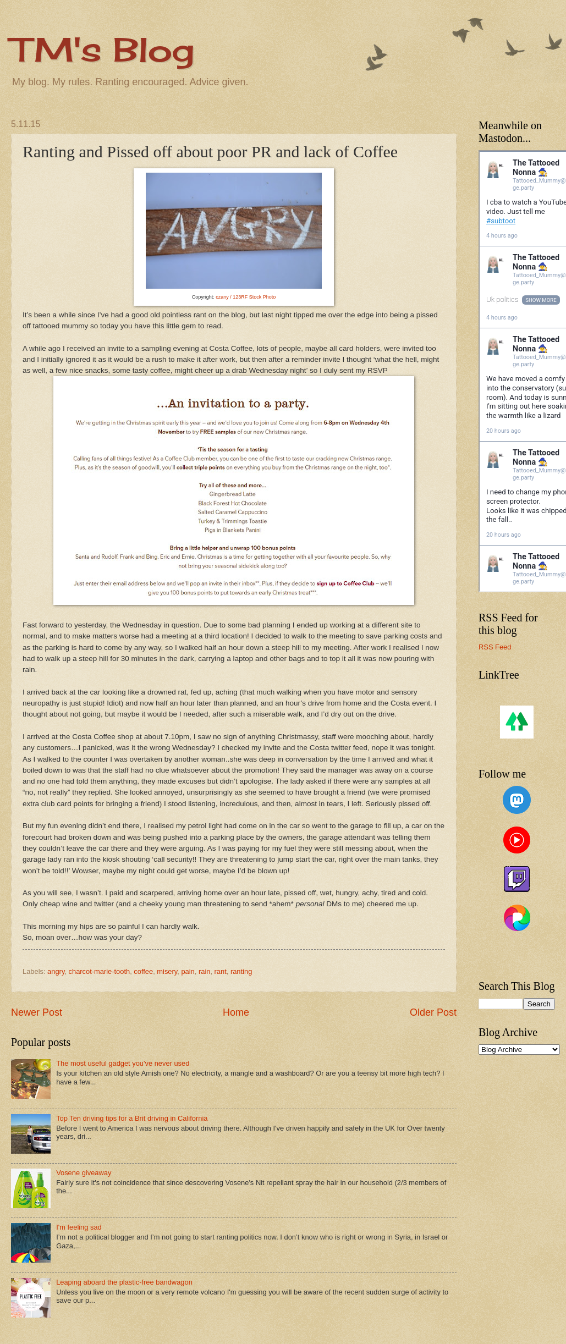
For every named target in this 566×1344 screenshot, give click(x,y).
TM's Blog (102, 49)
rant (221, 971)
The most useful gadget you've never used (122, 1063)
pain (187, 971)
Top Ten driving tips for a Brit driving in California (131, 1118)
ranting (241, 971)
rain (204, 971)
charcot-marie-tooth (99, 971)
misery (167, 971)
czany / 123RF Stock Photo (246, 297)
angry (55, 971)
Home (236, 1012)
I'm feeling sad (79, 1227)
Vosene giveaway (83, 1173)
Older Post (433, 1012)
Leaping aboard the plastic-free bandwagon (124, 1282)
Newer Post (36, 1012)
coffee (143, 971)
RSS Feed (495, 647)
